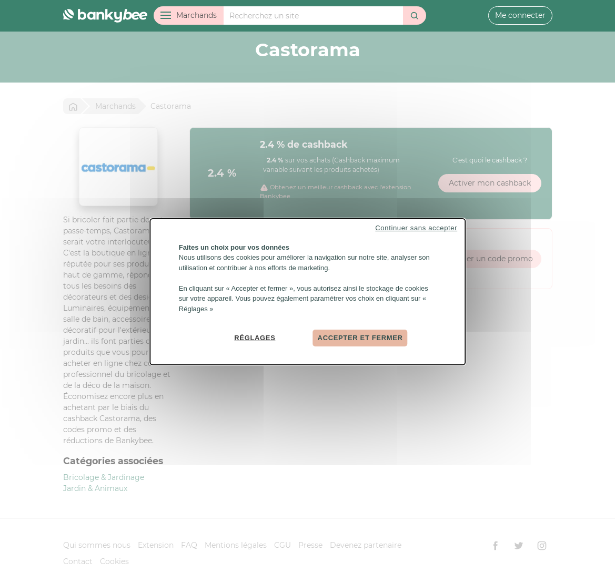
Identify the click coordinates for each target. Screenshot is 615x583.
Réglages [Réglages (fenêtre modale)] (254, 338)
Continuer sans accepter (416, 227)
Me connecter (520, 15)
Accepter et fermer (360, 338)
